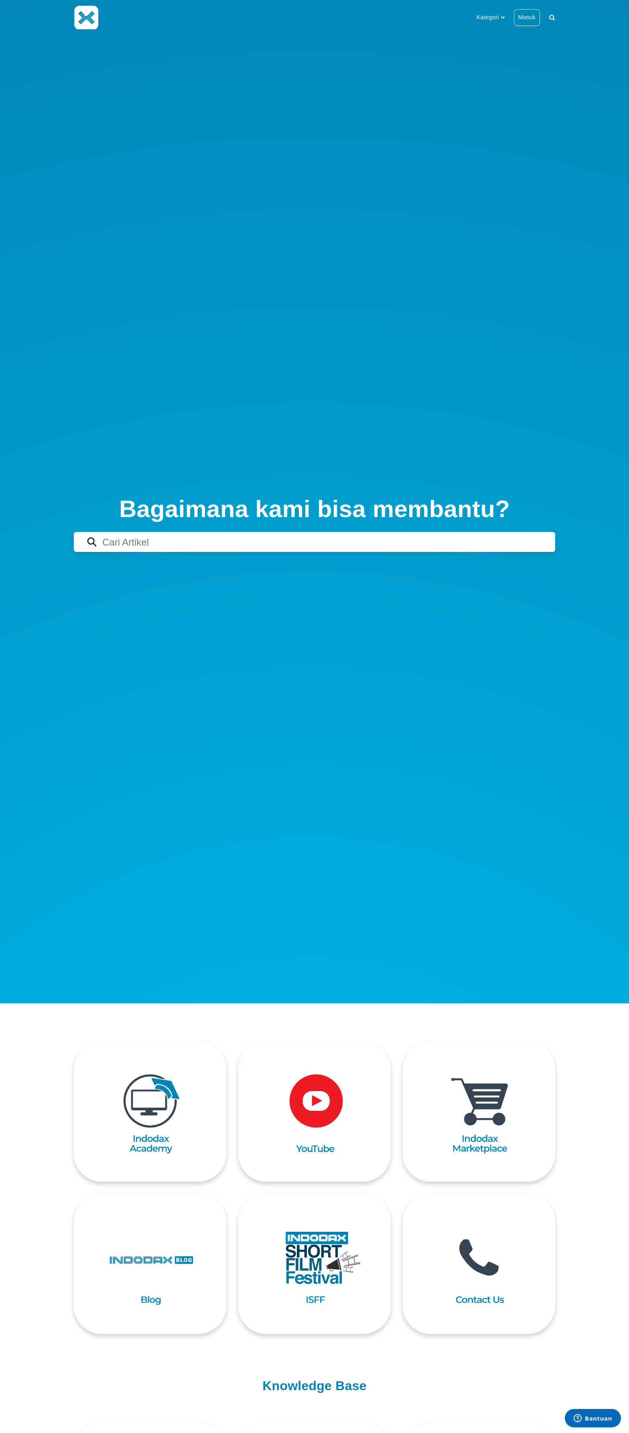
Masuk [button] (527, 17)
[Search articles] (314, 542)
